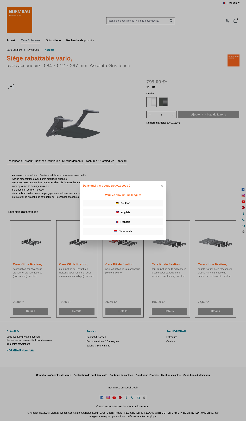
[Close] (162, 185)
